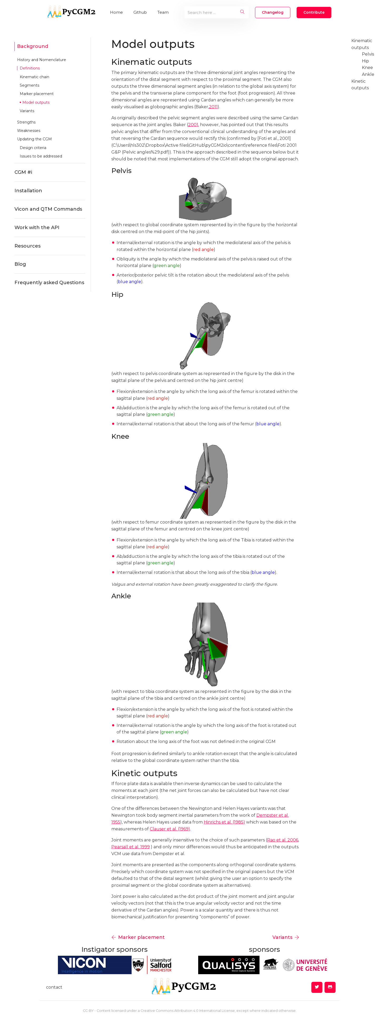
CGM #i (23, 172)
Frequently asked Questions (49, 282)
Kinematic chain (34, 77)
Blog (20, 264)
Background (32, 46)
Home (116, 12)
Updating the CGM (34, 139)
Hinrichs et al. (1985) (224, 822)
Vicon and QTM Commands (48, 209)
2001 (193, 124)
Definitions (30, 68)
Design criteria (33, 147)
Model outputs (35, 102)
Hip (365, 60)
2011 (213, 106)
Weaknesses (28, 130)
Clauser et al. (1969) (170, 828)
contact (54, 987)
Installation (28, 191)
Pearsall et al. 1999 (130, 846)
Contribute (314, 12)
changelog (272, 12)
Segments (29, 85)
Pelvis (368, 54)
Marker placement (37, 93)
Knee (367, 67)
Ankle (368, 74)
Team (163, 12)
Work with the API (36, 227)
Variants (27, 111)
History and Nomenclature (41, 59)
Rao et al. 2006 (282, 839)
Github (140, 12)
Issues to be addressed (41, 156)
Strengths (26, 122)
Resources (27, 246)
